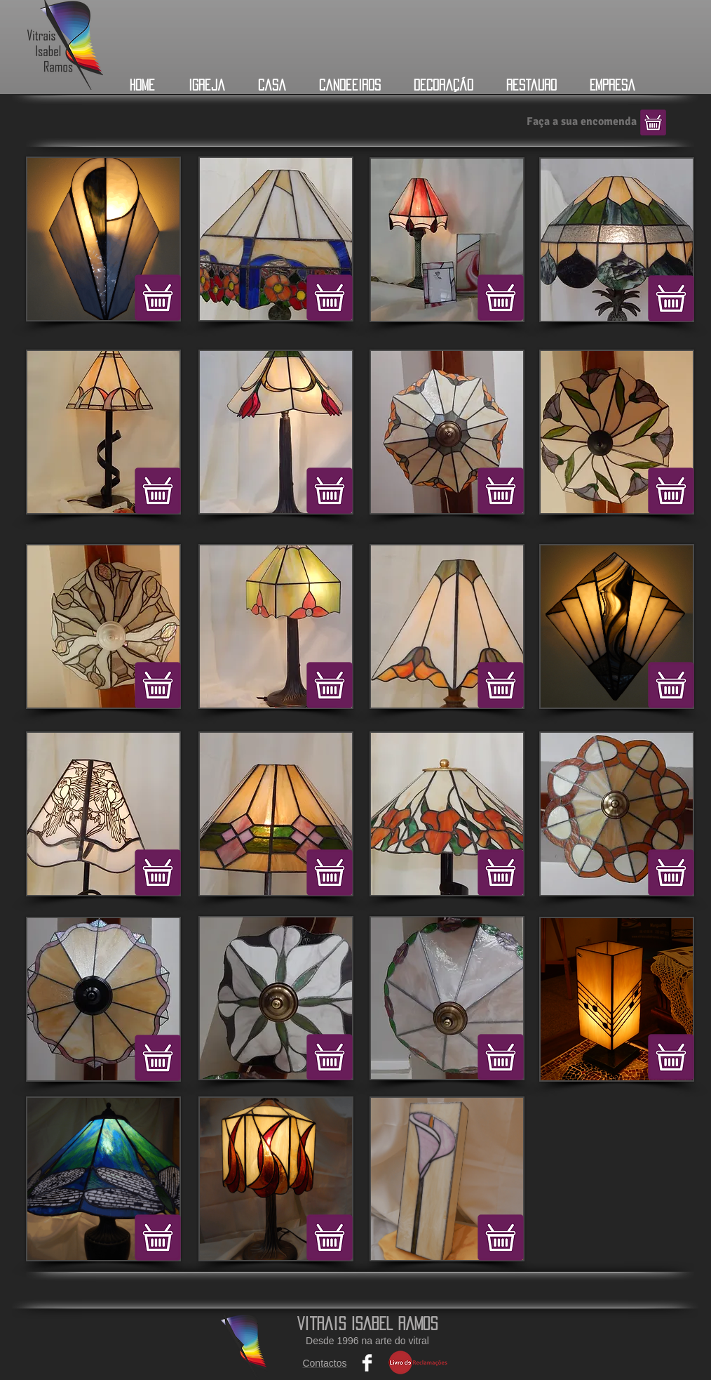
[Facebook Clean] (367, 1363)
